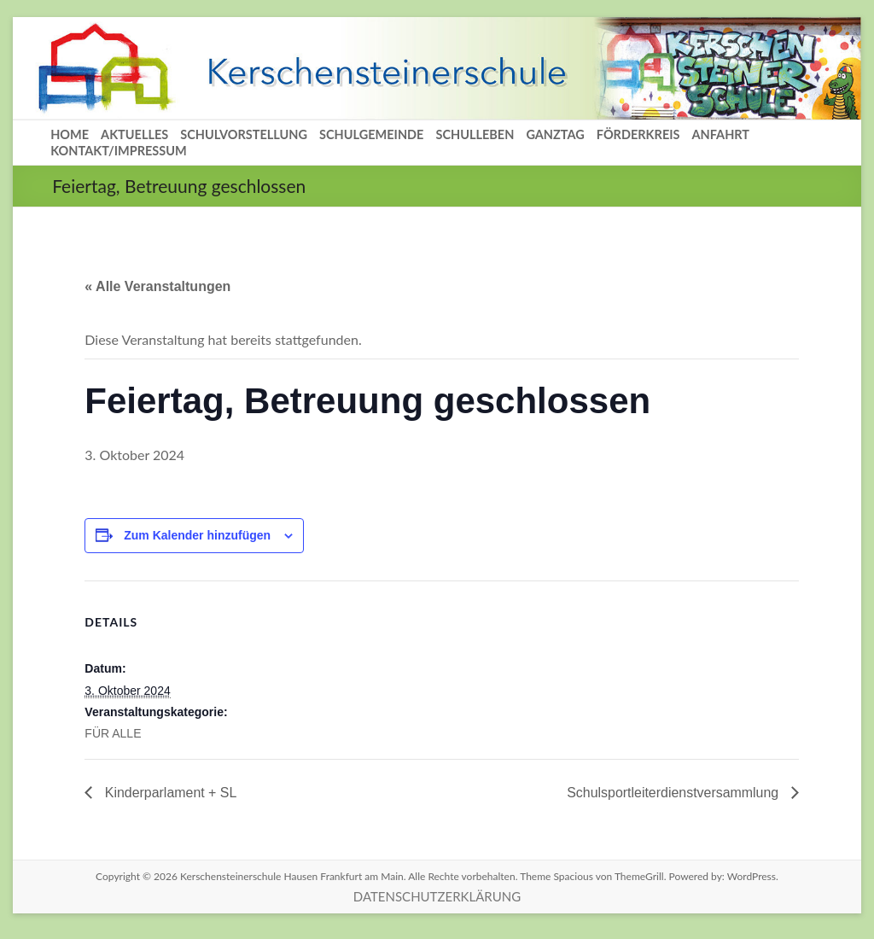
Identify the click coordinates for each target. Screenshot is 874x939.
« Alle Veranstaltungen (157, 286)
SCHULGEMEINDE (371, 134)
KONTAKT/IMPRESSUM (118, 150)
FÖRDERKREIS (638, 134)
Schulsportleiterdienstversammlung (674, 792)
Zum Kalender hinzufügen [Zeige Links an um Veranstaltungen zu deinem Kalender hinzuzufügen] (197, 535)
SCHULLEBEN (474, 134)
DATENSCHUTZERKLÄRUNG (437, 896)
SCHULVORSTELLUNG (243, 134)
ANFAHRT (720, 134)
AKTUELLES (134, 134)
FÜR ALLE (112, 733)
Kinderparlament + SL (169, 792)
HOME (69, 134)
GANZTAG (555, 134)
